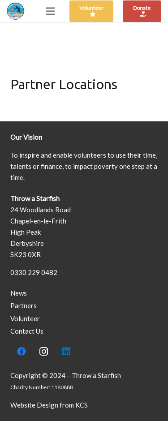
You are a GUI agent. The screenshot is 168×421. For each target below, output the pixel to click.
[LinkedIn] (66, 351)
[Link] (16, 11)
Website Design (34, 405)
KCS (81, 405)
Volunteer (25, 318)
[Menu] (50, 11)
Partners (23, 305)
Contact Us (26, 331)
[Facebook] (21, 351)
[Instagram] (44, 351)
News (18, 293)
